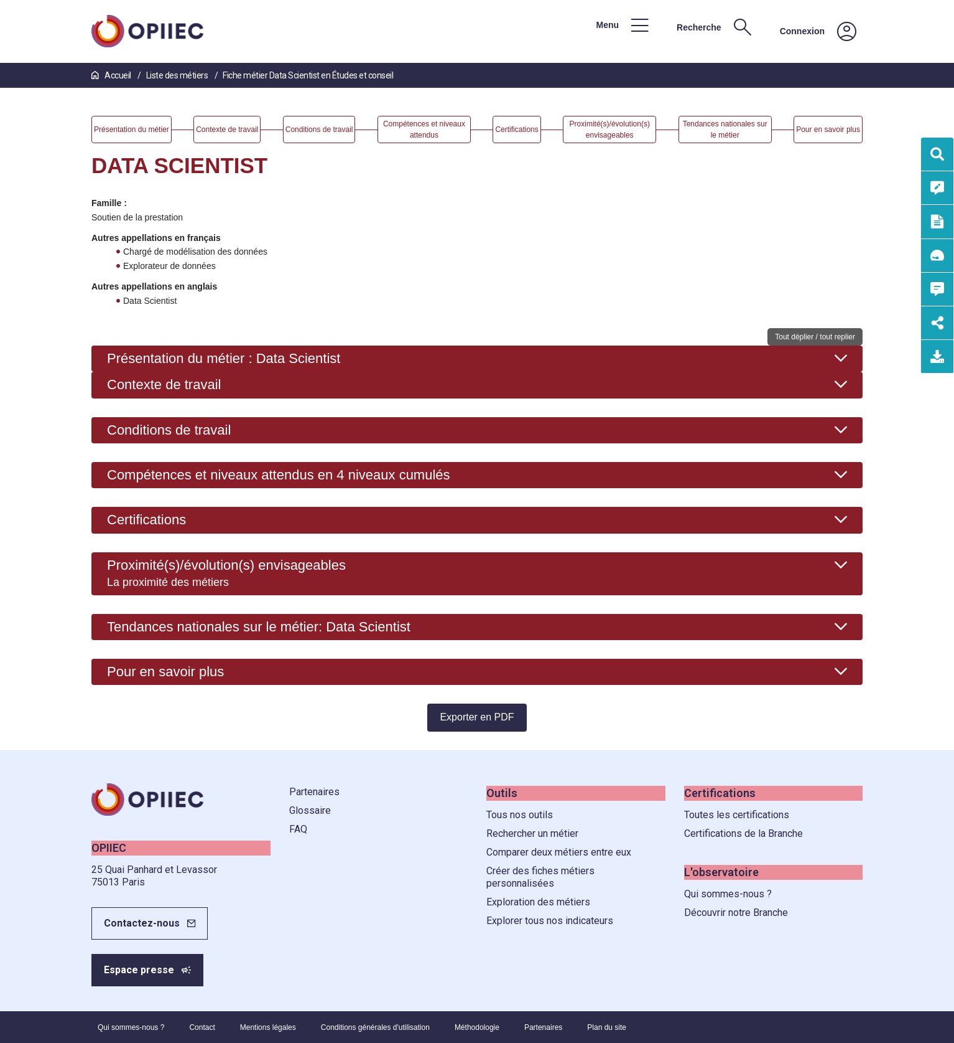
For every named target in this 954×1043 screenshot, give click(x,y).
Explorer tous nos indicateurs (549, 921)
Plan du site (606, 1027)
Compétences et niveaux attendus (278, 475)
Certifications (146, 519)
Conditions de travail (169, 430)
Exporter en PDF (477, 717)
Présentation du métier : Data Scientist (223, 358)
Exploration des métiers (538, 902)
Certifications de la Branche (743, 833)
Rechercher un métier (532, 833)
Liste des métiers (178, 75)
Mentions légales (268, 1027)
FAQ (298, 829)
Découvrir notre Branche (736, 912)
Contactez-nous (142, 923)
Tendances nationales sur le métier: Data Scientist (258, 627)
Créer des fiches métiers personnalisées (540, 877)
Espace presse (139, 970)
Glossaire (310, 810)
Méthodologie (477, 1027)
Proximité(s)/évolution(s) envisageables (226, 572)
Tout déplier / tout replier (815, 337)
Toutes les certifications (736, 815)
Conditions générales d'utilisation (375, 1027)
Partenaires (314, 792)
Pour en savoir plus (165, 671)
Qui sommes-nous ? (728, 894)
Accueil (111, 75)
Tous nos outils (519, 815)
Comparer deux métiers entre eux (558, 852)
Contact (202, 1027)
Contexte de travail (164, 384)
